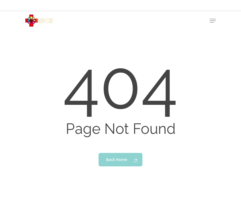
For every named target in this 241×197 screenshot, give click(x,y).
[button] (213, 20)
